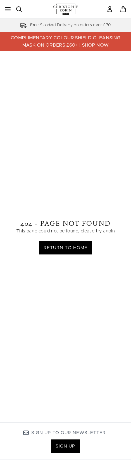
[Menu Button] (7, 9)
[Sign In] (109, 9)
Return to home (65, 248)
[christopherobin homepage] (65, 9)
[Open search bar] (19, 9)
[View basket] (123, 9)
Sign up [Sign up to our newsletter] (65, 446)
